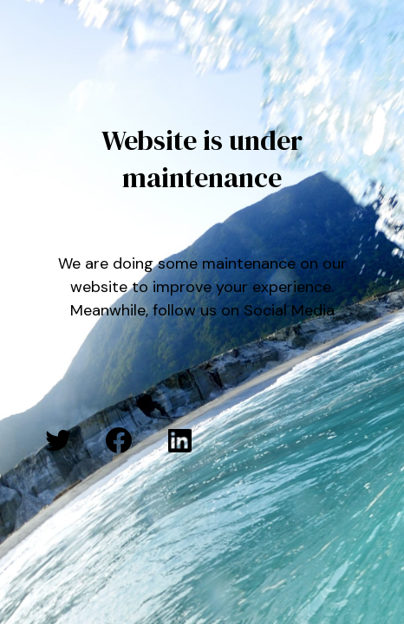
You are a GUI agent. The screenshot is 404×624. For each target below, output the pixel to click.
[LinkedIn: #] (179, 440)
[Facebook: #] (118, 440)
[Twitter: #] (58, 440)
